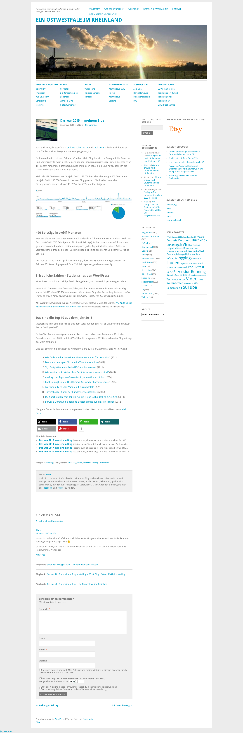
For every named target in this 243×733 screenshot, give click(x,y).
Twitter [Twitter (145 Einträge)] (175, 279)
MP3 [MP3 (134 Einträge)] (169, 267)
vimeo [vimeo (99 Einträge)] (200, 280)
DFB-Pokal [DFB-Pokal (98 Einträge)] (179, 248)
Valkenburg (90, 89)
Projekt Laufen (166, 85)
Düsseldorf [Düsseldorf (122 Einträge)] (172, 251)
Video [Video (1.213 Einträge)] (192, 278)
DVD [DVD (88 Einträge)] (196, 248)
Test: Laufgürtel (165, 97)
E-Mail (43, 649)
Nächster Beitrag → (122, 705)
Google (145, 251)
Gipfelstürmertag (67, 105)
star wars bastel (174, 220)
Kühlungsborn (42, 97)
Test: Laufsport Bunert (168, 93)
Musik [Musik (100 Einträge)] (173, 268)
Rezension (146, 270)
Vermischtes (147, 293)
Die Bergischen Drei (69, 93)
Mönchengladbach (142, 97)
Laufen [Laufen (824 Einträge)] (173, 262)
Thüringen (40, 93)
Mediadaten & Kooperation (103, 14)
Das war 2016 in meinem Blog (55, 440)
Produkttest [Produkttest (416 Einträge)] (195, 267)
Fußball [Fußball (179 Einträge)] (200, 251)
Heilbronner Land (93, 93)
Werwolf (170, 212)
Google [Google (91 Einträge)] (182, 254)
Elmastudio (88, 719)
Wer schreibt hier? (114, 9)
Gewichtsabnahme (166, 105)
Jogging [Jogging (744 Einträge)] (184, 258)
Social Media (147, 282)
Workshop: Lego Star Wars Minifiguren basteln (69, 387)
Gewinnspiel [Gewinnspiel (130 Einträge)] (173, 254)
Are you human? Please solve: (61, 681)
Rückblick (87, 463)
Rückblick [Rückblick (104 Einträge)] (171, 275)
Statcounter (6, 731)
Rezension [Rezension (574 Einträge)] (181, 271)
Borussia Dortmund (151, 236)
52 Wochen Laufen (166, 89)
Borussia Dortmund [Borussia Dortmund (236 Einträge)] (179, 240)
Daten (79, 463)
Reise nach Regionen (47, 85)
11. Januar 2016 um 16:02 (47, 533)
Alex (38, 530)
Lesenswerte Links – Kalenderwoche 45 (186, 162)
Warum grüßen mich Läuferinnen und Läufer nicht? (152, 158)
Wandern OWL (66, 101)
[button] (46, 421)
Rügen (112, 93)
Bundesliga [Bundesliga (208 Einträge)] (173, 244)
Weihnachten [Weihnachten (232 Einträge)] (175, 283)
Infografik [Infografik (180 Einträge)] (172, 258)
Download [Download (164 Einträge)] (188, 248)
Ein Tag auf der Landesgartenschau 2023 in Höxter (153, 195)
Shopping (146, 278)
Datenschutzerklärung (155, 9)
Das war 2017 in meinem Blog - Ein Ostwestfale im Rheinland (77, 584)
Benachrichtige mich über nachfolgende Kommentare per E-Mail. (72, 679)
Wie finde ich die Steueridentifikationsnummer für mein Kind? (77, 357)
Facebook (47, 488)
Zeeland (112, 101)
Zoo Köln (137, 89)
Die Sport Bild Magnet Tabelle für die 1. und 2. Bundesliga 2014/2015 (81, 397)
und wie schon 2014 (77, 147)
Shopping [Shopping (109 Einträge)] (193, 275)
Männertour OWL (117, 89)
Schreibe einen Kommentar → (51, 521)
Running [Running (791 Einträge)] (198, 271)
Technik (145, 286)
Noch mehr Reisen (118, 85)
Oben (38, 722)
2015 (70, 463)
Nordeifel (64, 89)
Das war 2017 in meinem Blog (55, 447)
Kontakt (176, 9)
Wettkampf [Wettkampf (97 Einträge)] (188, 283)
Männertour (114, 97)
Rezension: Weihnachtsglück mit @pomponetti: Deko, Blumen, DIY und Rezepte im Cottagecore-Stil (186, 169)
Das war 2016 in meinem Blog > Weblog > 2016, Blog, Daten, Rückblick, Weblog (86, 574)
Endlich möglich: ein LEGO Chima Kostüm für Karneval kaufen (77, 382)
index (169, 216)
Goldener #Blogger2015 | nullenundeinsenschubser (72, 564)
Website (43, 660)
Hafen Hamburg (140, 93)
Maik (146, 202)
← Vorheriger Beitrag (47, 705)
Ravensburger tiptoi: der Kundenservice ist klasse (72, 392)
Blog (74, 463)
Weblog (49, 463)
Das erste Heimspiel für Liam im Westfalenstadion (71, 362)
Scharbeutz (41, 101)
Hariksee (88, 97)
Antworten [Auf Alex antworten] (40, 555)
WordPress (59, 719)
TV (143, 289)
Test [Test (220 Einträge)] (169, 279)
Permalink (104, 463)
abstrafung (172, 205)
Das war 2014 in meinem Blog (55, 444)
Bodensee (64, 97)
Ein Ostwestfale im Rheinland (79, 20)
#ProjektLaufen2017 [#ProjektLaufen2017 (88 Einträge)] (190, 237)
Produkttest (147, 262)
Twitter (60, 488)
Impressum (133, 9)
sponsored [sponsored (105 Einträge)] (201, 275)
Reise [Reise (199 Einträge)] (170, 272)
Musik (144, 254)
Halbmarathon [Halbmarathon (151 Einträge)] (193, 254)
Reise (144, 266)
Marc (48, 474)
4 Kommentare (91, 125)
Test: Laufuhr (164, 101)
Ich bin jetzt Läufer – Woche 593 (183, 158)
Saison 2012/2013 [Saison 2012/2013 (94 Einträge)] (182, 275)
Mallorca (40, 105)
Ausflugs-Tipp (140, 85)
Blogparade (147, 232)
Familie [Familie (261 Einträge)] (191, 251)
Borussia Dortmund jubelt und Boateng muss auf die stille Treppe (79, 401)
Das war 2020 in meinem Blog (55, 451)
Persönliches (147, 258)
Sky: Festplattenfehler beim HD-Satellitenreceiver (71, 367)
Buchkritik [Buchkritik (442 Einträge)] (199, 240)
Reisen (63, 85)
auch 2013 (98, 147)
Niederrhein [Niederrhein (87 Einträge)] (181, 268)
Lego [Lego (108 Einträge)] (182, 263)
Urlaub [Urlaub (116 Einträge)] (182, 279)
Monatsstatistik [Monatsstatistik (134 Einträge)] (196, 263)
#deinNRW (40, 89)
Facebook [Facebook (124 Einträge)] (181, 251)
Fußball (145, 243)
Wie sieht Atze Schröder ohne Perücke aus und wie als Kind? (77, 372)
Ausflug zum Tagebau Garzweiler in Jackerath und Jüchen (75, 377)
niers (169, 208)
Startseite (94, 9)
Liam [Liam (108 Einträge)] (186, 263)
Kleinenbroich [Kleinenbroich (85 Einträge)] (196, 259)
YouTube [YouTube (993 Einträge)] (188, 287)
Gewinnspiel (147, 247)
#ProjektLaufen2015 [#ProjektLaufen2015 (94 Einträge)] (174, 237)
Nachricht (44, 609)
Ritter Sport (147, 274)
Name (43, 638)
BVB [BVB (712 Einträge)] (183, 244)
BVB (135, 101)
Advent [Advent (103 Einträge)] (201, 237)
